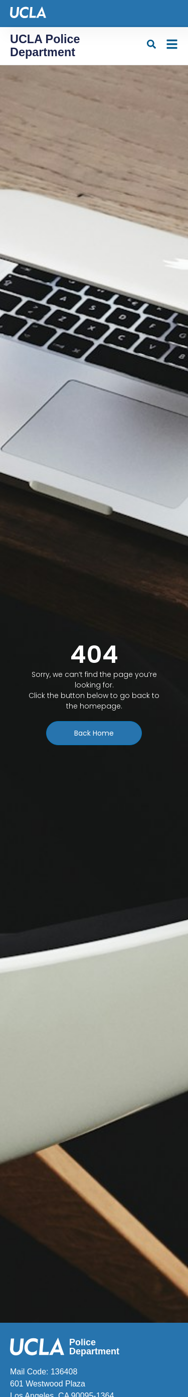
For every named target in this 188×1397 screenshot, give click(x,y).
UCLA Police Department (45, 46)
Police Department (94, 1346)
